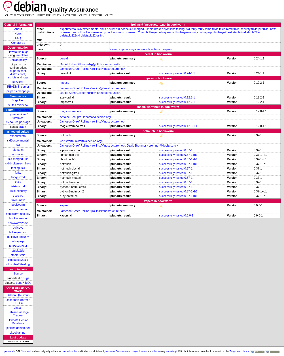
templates (22, 55)
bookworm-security (18, 213)
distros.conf (17, 74)
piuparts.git (171, 351)
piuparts (9, 351)
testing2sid (18, 168)
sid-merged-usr (18, 158)
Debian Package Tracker (18, 314)
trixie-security (18, 190)
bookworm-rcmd (18, 209)
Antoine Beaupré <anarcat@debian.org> (86, 117)
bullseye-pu (18, 241)
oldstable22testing (18, 264)
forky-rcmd (18, 177)
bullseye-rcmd (18, 232)
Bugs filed (18, 100)
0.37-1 (188, 150)
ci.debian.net (18, 332)
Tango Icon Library (239, 351)
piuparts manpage (18, 91)
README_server (18, 86)
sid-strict (18, 149)
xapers (167, 49)
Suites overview (18, 105)
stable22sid (18, 255)
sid (18, 145)
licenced (26, 351)
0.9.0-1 (188, 215)
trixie (18, 181)
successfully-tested (171, 73)
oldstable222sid (18, 259)
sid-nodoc (18, 154)
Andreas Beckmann (116, 351)
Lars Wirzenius (69, 351)
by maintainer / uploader (18, 116)
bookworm (22, 109)
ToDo (28, 282)
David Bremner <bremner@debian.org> (152, 145)
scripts (12, 77)
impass (123, 49)
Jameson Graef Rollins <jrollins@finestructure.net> (92, 68)
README (18, 81)
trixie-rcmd (18, 186)
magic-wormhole (139, 49)
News (18, 33)
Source (18, 273)
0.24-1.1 (189, 73)
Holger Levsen (139, 351)
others (155, 351)
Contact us (18, 42)
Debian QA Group (18, 295)
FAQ (18, 38)
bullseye (18, 227)
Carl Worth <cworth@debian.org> (81, 141)
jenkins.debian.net (18, 327)
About (18, 29)
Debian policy (18, 59)
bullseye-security (18, 236)
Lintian (18, 307)
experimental (18, 136)
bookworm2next (18, 223)
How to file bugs (18, 51)
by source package (18, 122)
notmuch (156, 49)
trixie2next (18, 200)
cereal (114, 49)
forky (18, 172)
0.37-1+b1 (191, 154)
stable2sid (18, 250)
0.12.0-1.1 (190, 126)
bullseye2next (18, 246)
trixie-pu (18, 195)
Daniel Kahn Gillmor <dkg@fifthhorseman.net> (90, 64)
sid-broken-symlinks (18, 163)
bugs (26, 278)
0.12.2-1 (189, 97)
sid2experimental (18, 140)
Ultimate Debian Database (18, 322)
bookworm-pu (18, 218)
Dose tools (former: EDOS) (18, 301)
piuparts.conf (17, 70)
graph (22, 126)
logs (25, 77)
